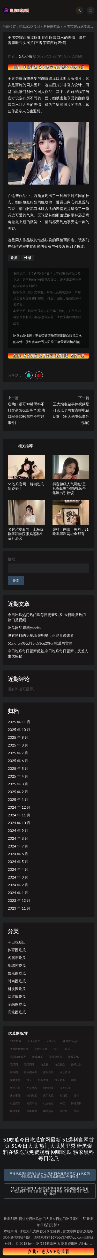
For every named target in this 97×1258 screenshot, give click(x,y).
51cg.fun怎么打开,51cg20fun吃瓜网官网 (40, 643)
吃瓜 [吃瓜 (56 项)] (67, 1048)
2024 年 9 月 (18, 830)
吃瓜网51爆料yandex (24, 627)
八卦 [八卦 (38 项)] (56, 1048)
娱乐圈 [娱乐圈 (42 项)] (14, 1072)
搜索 (11, 559)
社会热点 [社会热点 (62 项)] (48, 1103)
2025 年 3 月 (18, 784)
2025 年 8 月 (18, 745)
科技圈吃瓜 (51, 26)
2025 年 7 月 (18, 753)
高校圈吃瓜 (17, 1012)
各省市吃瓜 (17, 957)
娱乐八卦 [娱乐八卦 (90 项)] (76, 1064)
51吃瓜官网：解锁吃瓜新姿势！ (26, 486)
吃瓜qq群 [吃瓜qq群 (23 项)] (37, 1056)
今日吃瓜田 (17, 942)
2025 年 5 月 (18, 768)
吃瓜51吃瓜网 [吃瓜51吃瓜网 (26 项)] (18, 1056)
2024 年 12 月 (19, 807)
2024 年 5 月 (18, 861)
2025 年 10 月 (19, 729)
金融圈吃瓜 (17, 1004)
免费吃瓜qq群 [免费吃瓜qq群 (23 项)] (71, 1041)
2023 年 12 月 (19, 900)
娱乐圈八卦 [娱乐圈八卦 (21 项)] (30, 1072)
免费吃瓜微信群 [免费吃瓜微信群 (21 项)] (19, 1048)
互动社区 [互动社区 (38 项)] (51, 1041)
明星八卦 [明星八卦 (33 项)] (15, 1087)
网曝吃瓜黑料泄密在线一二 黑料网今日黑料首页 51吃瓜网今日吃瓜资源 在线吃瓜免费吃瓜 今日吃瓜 (50, 1175)
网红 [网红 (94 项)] (62, 1103)
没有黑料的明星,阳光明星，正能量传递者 (41, 635)
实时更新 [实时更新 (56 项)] (15, 1079)
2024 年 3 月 (18, 877)
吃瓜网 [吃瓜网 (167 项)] (14, 1064)
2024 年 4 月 (18, 869)
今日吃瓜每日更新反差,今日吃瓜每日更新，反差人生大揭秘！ (48, 653)
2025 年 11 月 (19, 722)
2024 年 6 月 (18, 854)
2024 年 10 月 (19, 823)
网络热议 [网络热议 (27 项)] (48, 1111)
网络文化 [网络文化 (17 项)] (15, 1111)
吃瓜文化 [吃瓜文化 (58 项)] (73, 1056)
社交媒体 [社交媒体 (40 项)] (15, 1103)
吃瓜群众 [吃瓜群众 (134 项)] (60, 1064)
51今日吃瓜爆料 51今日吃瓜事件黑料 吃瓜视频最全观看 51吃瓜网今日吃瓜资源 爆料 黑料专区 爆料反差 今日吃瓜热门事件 (49, 1191)
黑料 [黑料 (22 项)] (76, 1111)
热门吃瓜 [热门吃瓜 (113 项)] (32, 1095)
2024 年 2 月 (18, 885)
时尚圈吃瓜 (17, 981)
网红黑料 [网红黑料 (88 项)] (76, 1103)
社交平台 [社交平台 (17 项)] (32, 1103)
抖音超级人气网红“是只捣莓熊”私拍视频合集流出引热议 (69, 488)
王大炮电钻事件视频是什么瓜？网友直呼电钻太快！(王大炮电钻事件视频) (70, 413)
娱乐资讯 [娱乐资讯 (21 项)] (65, 1072)
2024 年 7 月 (18, 846)
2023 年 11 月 (19, 908)
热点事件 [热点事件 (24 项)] (15, 1095)
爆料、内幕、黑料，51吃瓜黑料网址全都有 (71, 531)
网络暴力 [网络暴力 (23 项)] (32, 1111)
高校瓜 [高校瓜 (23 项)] (64, 1111)
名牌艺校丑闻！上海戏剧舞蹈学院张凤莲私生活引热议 (25, 533)
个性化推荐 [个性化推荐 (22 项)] (33, 1041)
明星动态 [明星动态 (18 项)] (32, 1087)
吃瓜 (14, 258)
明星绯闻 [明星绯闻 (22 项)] (48, 1087)
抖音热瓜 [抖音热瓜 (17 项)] (60, 1079)
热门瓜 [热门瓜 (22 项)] (64, 1095)
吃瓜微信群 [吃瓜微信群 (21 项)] (55, 1056)
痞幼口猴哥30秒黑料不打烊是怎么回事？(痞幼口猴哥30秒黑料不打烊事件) (26, 413)
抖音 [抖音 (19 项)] (29, 1079)
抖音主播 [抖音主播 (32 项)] (43, 1079)
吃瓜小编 (25, 56)
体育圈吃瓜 (17, 950)
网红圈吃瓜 (17, 996)
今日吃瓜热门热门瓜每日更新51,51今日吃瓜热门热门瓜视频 (47, 617)
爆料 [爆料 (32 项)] (76, 1095)
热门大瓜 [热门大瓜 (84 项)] (48, 1095)
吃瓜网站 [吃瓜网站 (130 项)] (29, 1064)
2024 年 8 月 (18, 838)
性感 (27, 258)
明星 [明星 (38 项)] (73, 1079)
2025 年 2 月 (18, 791)
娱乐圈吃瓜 (17, 973)
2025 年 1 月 (18, 799)
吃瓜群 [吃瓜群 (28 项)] (44, 1064)
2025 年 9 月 (18, 737)
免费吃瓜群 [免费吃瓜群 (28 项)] (40, 1048)
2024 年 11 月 (19, 815)
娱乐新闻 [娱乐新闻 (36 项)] (48, 1072)
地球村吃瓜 (17, 965)
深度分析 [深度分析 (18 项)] (65, 1087)
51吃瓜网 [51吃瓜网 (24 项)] (15, 1041)
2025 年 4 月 (18, 776)
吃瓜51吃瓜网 (29, 26)
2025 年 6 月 (18, 760)
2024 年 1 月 (18, 892)
